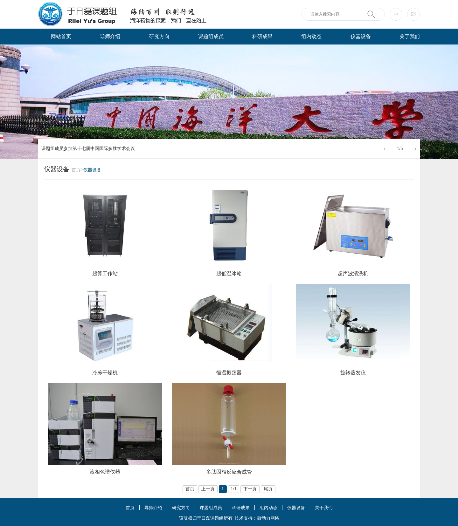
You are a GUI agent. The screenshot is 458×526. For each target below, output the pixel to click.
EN (414, 14)
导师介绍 (110, 36)
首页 (76, 169)
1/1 (234, 488)
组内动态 (311, 36)
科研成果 (262, 36)
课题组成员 (211, 36)
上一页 (208, 489)
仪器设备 (360, 36)
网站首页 (61, 36)
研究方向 (159, 36)
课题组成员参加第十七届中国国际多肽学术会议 (88, 148)
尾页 (268, 489)
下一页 (250, 489)
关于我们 (409, 36)
